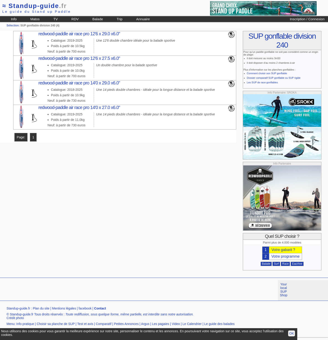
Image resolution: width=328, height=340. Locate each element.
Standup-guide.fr (18, 308)
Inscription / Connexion (307, 19)
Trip (119, 19)
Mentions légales (64, 308)
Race (285, 263)
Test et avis (85, 324)
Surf (276, 263)
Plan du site (41, 308)
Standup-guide (34, 5)
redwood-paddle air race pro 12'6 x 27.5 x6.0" (79, 58)
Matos (35, 19)
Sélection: (13, 25)
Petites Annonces (126, 324)
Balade (97, 19)
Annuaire (143, 19)
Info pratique (25, 324)
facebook (85, 308)
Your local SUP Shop (283, 289)
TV (55, 19)
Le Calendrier (192, 324)
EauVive (297, 263)
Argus (145, 324)
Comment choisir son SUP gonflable (267, 73)
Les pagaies (160, 324)
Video (176, 324)
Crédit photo (15, 318)
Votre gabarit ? (283, 250)
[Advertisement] (83, 290)
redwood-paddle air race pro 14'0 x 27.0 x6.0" (79, 107)
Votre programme (286, 256)
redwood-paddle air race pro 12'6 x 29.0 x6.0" (79, 33)
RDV (75, 19)
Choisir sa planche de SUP (56, 324)
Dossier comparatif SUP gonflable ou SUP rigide (274, 77)
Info (14, 19)
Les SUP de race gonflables (262, 82)
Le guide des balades (219, 324)
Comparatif (103, 324)
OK (291, 333)
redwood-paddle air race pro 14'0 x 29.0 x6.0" (79, 82)
